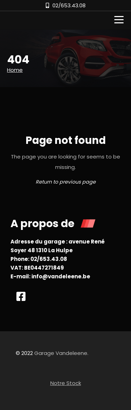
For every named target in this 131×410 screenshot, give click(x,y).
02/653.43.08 (69, 5)
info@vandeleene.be (60, 276)
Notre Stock (65, 383)
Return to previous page (66, 181)
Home (15, 70)
